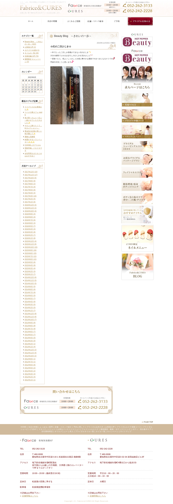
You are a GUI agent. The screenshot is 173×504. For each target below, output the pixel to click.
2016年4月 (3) (30, 229)
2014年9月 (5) (30, 287)
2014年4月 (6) (30, 302)
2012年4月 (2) (30, 371)
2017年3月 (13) (30, 196)
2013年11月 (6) (30, 317)
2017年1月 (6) (30, 202)
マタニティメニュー (47, 429)
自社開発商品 (47, 431)
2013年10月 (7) (30, 320)
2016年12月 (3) (30, 205)
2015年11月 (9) (30, 244)
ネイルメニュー (61, 431)
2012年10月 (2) (30, 356)
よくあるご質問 (46, 427)
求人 (71, 431)
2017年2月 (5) (30, 199)
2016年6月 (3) (30, 223)
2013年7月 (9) (30, 329)
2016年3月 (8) (30, 232)
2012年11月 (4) (30, 353)
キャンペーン (112, 431)
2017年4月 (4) (30, 193)
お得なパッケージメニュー (68, 429)
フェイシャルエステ (90, 429)
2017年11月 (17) (31, 175)
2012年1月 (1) (30, 380)
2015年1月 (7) (30, 274)
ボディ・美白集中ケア (141, 429)
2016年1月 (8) (30, 238)
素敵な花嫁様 (30, 137)
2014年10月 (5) (30, 283)
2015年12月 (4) (30, 241)
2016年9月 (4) (30, 214)
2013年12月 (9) (30, 314)
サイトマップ (125, 431)
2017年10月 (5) (30, 178)
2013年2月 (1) (30, 344)
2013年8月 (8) (30, 326)
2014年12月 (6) (30, 277)
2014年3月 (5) (30, 305)
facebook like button (108, 136)
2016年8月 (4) (30, 217)
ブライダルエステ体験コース (129, 427)
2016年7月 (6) (30, 220)
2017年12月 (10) (31, 172)
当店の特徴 (33, 427)
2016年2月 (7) (30, 235)
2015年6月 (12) (30, 259)
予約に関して (79, 427)
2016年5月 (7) (30, 226)
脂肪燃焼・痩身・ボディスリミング (116, 429)
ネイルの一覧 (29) (32, 53)
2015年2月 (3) (30, 271)
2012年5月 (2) (30, 368)
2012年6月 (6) (30, 365)
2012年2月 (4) (30, 377)
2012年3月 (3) (30, 374)
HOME (23, 427)
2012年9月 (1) (30, 359)
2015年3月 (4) (30, 268)
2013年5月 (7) (30, 335)
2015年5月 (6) (30, 262)
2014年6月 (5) (30, 296)
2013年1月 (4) (30, 347)
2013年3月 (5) (30, 341)
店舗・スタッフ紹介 (63, 427)
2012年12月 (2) (30, 350)
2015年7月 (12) (30, 256)
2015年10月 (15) (31, 247)
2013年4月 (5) (30, 338)
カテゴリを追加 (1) (32, 50)
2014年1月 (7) (30, 311)
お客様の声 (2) (30, 47)
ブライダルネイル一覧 (84, 431)
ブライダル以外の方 (94, 427)
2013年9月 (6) (30, 323)
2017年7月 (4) (30, 187)
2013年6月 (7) (30, 332)
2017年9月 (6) (30, 181)
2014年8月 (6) (30, 289)
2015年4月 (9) (30, 265)
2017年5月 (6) (30, 190)
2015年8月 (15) (30, 253)
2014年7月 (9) (30, 292)
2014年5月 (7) (30, 299)
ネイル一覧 (100, 431)
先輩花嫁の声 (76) (32, 56)
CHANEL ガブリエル (33, 145)
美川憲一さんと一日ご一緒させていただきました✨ (33, 120)
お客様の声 (110, 427)
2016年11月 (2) (30, 208)
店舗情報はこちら (30, 496)
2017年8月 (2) (30, 184)
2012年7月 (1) (30, 362)
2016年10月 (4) (30, 211)
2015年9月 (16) (30, 250)
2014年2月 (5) (30, 308)
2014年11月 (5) (30, 280)
